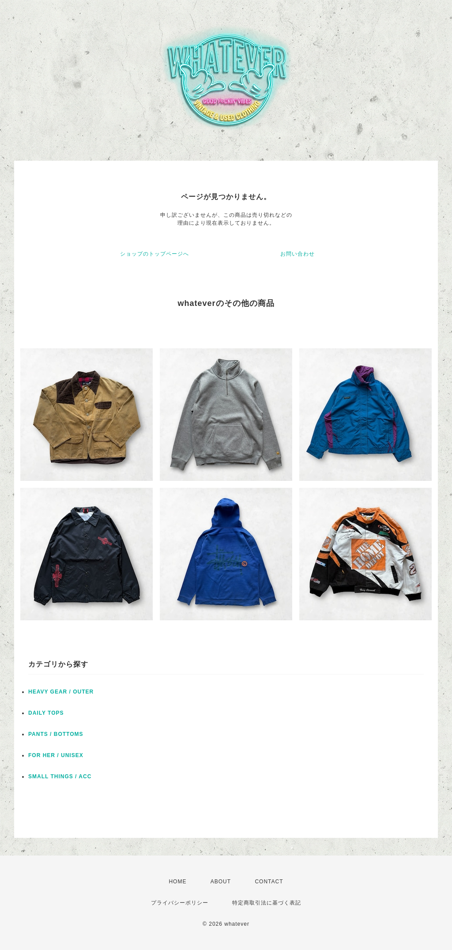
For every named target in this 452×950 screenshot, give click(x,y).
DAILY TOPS (46, 713)
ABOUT (221, 881)
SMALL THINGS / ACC (59, 776)
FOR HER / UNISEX (55, 755)
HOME (177, 881)
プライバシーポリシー (179, 903)
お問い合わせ (297, 254)
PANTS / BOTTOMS (55, 734)
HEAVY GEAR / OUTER (61, 692)
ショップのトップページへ (154, 254)
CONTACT (269, 881)
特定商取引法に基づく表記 (266, 903)
